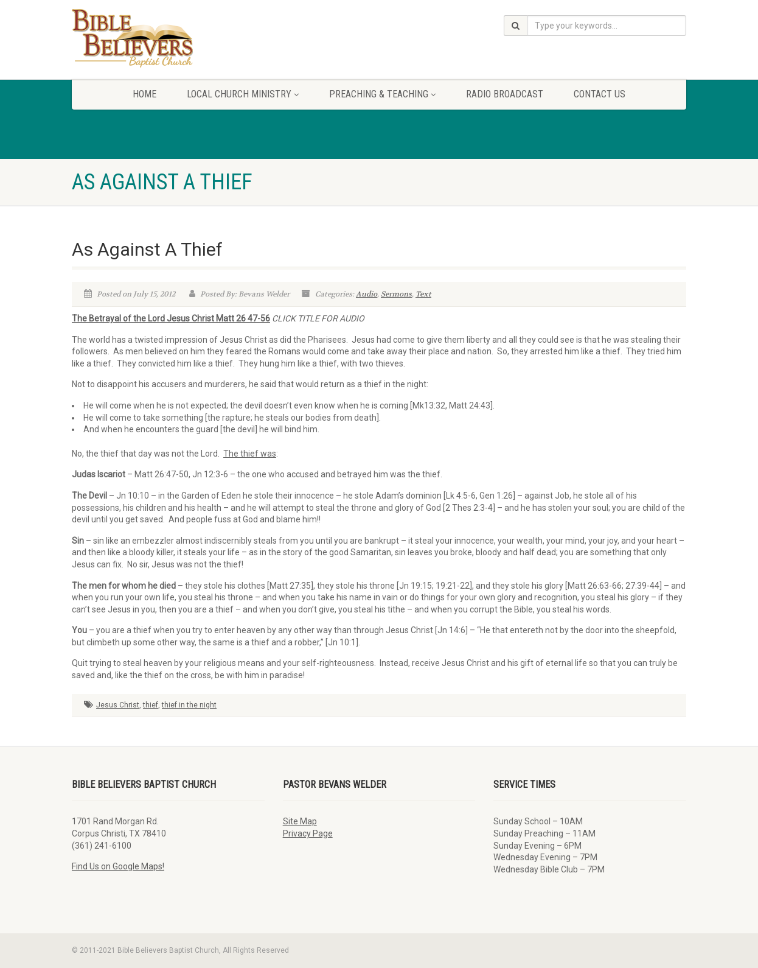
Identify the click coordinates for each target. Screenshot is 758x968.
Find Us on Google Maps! (118, 866)
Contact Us (599, 94)
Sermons (396, 294)
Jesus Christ (117, 705)
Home (144, 94)
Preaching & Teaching (382, 94)
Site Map (300, 821)
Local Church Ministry (243, 94)
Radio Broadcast (504, 94)
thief (150, 705)
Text (423, 294)
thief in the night (189, 705)
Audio (366, 294)
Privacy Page (308, 833)
